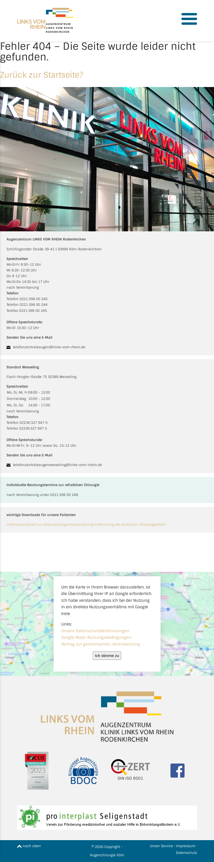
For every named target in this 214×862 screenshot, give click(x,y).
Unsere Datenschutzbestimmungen (95, 631)
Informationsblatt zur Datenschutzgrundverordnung (50, 524)
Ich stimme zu (107, 655)
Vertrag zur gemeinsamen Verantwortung (100, 644)
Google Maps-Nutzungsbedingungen (96, 637)
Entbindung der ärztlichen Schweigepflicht (130, 524)
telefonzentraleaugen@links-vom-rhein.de (49, 347)
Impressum (185, 846)
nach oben (29, 846)
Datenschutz (186, 853)
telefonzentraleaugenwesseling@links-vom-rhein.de (57, 465)
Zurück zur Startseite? (41, 75)
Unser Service (161, 846)
